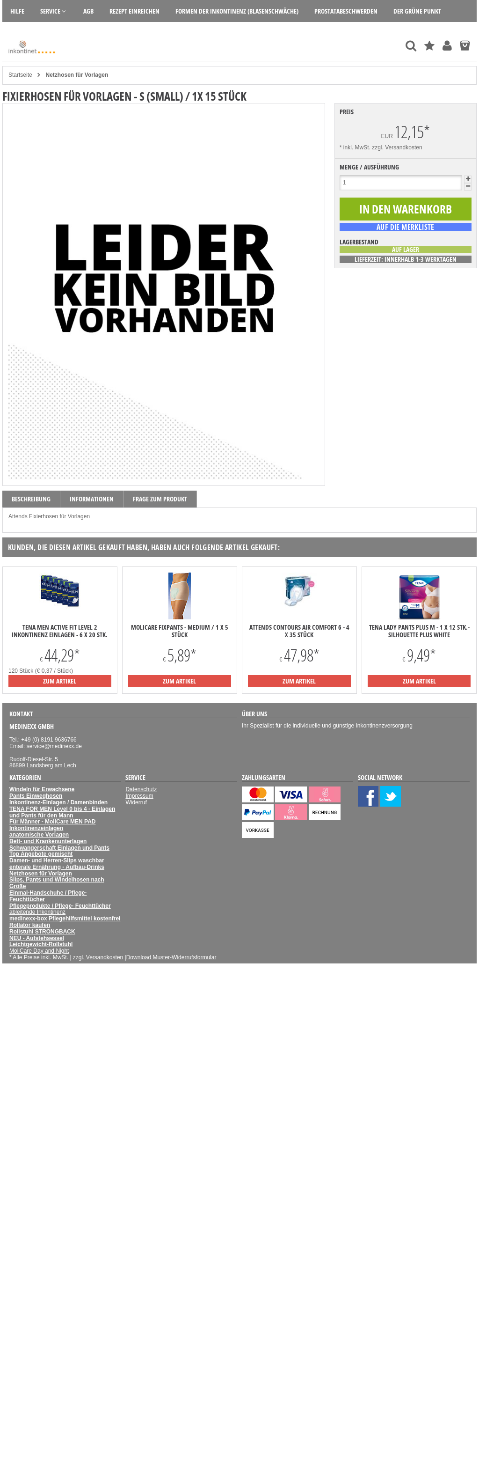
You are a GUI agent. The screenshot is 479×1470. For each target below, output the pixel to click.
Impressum (139, 796)
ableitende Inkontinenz (37, 912)
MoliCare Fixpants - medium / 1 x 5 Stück (179, 631)
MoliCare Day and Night (39, 951)
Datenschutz (141, 789)
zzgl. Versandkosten (397, 147)
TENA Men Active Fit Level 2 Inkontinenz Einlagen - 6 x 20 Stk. (60, 631)
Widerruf (135, 802)
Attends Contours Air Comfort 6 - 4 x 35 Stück (299, 631)
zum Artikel (59, 680)
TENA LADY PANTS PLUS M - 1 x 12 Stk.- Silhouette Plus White (419, 631)
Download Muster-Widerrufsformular (171, 957)
